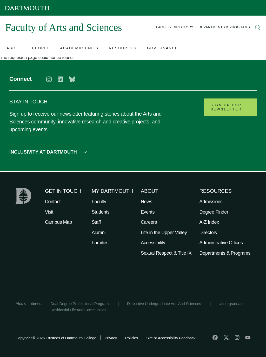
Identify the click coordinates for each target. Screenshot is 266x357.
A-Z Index (209, 222)
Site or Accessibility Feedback (170, 338)
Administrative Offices (221, 242)
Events (148, 212)
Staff (96, 222)
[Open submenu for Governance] (162, 48)
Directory (208, 232)
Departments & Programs (225, 253)
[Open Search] (258, 27)
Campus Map (58, 222)
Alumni (98, 232)
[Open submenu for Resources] (123, 48)
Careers (149, 222)
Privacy (111, 338)
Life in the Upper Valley (164, 232)
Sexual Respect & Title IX (166, 253)
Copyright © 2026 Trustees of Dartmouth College (56, 338)
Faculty (99, 201)
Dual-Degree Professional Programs (80, 303)
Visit (49, 212)
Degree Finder (214, 212)
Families (100, 242)
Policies (131, 338)
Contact (53, 201)
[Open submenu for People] (41, 48)
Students (101, 212)
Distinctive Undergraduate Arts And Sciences (164, 303)
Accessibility (153, 242)
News (146, 201)
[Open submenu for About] (14, 48)
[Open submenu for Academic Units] (79, 48)
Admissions (211, 201)
